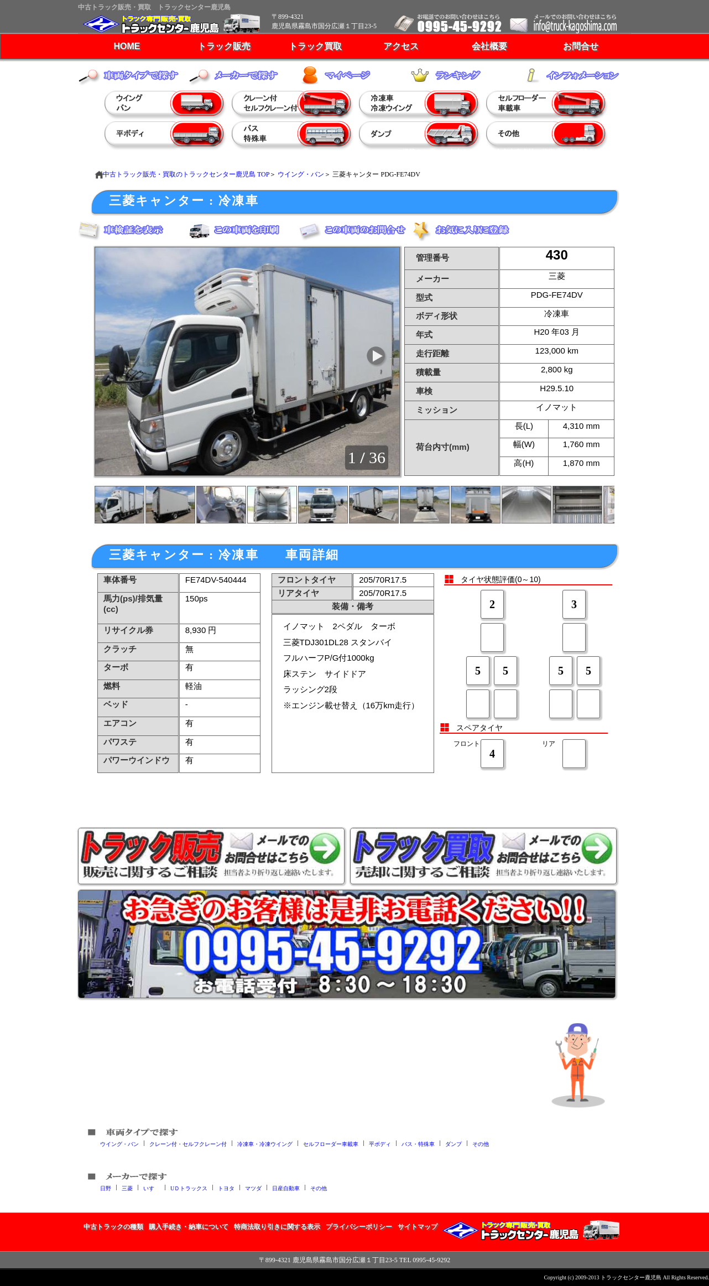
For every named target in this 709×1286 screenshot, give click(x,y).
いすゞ (151, 1187)
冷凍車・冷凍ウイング (265, 1143)
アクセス (401, 46)
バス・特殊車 (418, 1143)
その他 (480, 1143)
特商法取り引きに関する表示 (277, 1227)
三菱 (127, 1187)
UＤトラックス (188, 1187)
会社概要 (489, 46)
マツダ (253, 1187)
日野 (105, 1187)
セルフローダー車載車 (330, 1143)
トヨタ (226, 1187)
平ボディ (380, 1143)
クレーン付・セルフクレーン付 (188, 1143)
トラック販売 (224, 46)
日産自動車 (286, 1187)
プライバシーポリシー (359, 1227)
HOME (127, 46)
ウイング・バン (301, 174)
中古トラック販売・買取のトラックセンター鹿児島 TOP (186, 174)
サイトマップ (417, 1227)
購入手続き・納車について (188, 1227)
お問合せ (580, 46)
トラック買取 (315, 46)
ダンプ (453, 1143)
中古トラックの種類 (113, 1227)
